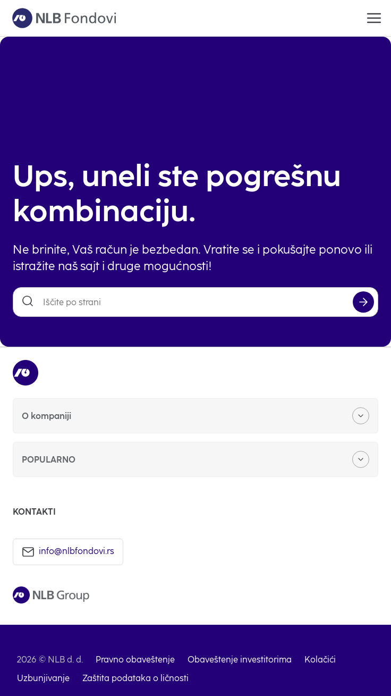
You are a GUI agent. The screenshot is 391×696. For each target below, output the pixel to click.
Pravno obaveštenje (135, 660)
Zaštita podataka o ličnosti (135, 678)
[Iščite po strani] (195, 302)
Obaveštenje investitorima (240, 660)
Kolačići (320, 660)
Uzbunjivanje (43, 678)
